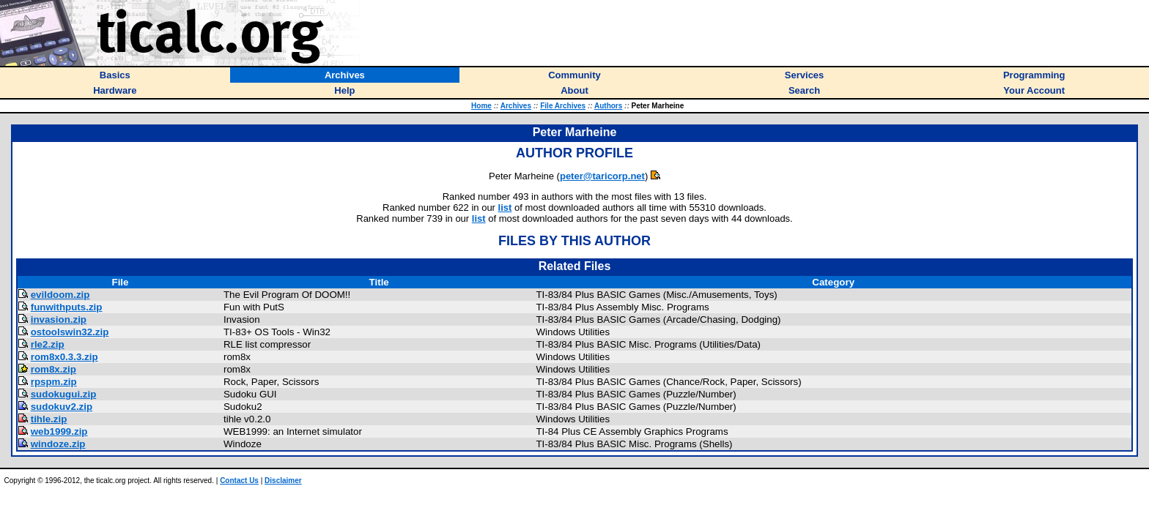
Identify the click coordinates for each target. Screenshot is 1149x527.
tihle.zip (49, 419)
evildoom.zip (60, 294)
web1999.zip (59, 431)
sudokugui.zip (64, 394)
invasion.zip (58, 319)
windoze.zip (58, 443)
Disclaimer (283, 480)
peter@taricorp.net (602, 176)
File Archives (562, 106)
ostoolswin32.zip (70, 331)
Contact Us (239, 480)
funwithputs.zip (67, 307)
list (505, 207)
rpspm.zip (54, 381)
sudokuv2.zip (61, 406)
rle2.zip (47, 344)
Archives (515, 106)
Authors (608, 106)
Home (481, 106)
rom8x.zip (53, 369)
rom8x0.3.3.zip (64, 356)
